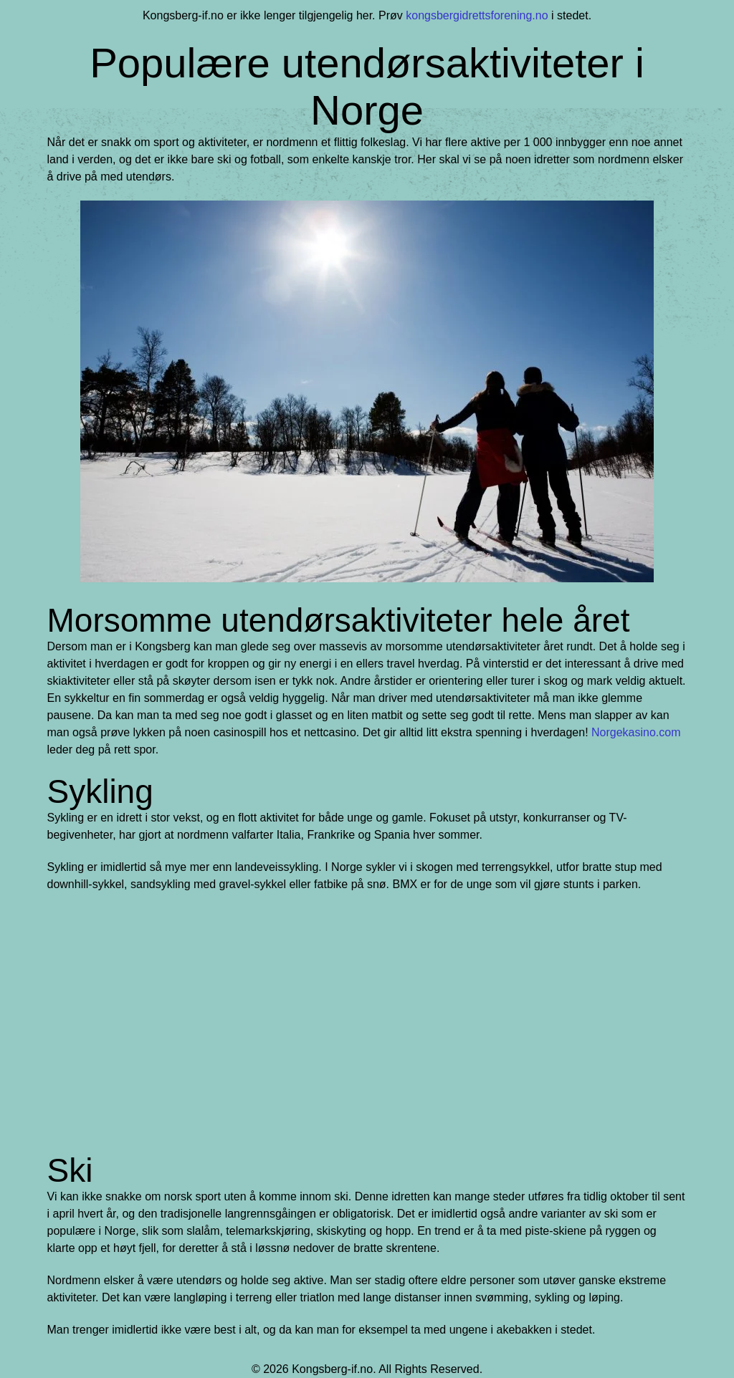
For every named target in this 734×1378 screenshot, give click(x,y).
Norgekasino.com (636, 732)
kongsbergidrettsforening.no (477, 15)
